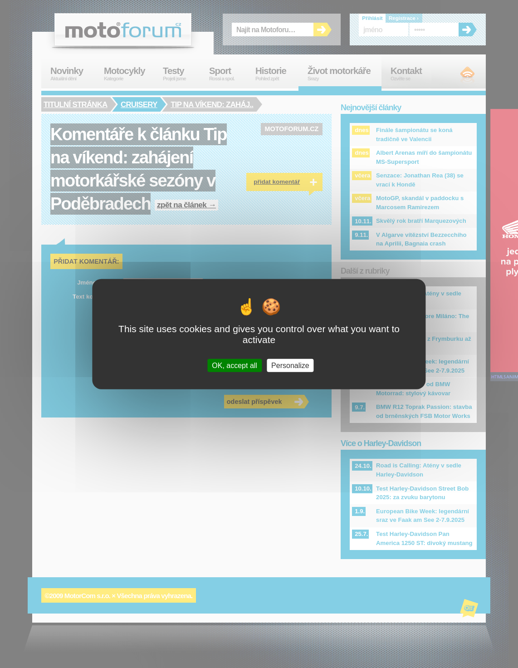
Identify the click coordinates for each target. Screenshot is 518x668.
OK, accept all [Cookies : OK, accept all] (234, 365)
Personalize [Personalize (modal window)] (290, 365)
